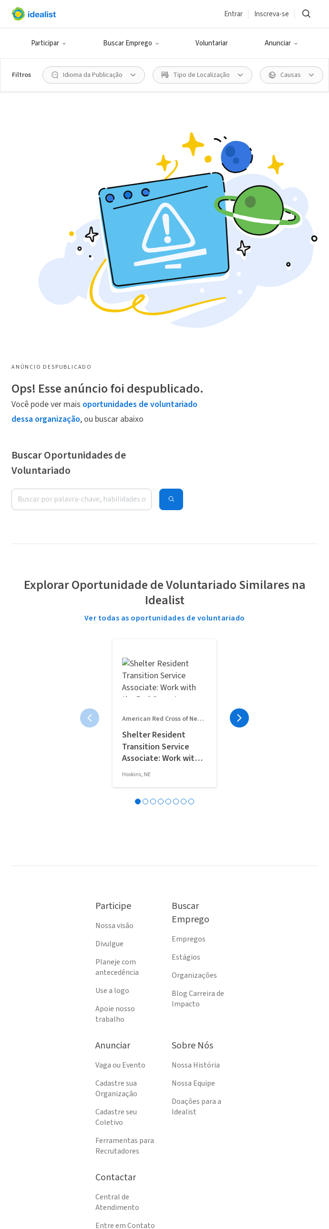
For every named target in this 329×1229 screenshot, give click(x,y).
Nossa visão (114, 729)
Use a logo (112, 794)
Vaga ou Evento (120, 868)
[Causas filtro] (291, 75)
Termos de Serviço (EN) (125, 1052)
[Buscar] (306, 14)
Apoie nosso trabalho (115, 817)
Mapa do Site (116, 1104)
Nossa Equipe (193, 886)
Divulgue (109, 747)
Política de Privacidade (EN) (122, 1080)
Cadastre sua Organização (116, 891)
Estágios (186, 760)
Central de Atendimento (117, 1005)
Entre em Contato (125, 1029)
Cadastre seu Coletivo (116, 920)
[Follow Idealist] (118, 1206)
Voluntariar (211, 43)
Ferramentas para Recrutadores (124, 949)
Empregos (189, 742)
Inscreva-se (271, 14)
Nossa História (196, 868)
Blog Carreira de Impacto (198, 801)
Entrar (233, 14)
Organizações (194, 778)
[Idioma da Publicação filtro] (93, 75)
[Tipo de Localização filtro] (202, 75)
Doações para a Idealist (196, 909)
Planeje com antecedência (117, 770)
